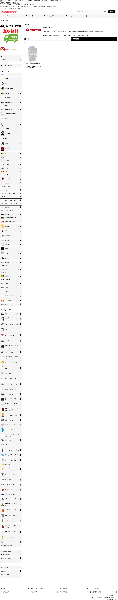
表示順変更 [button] (75, 39)
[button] (108, 16)
